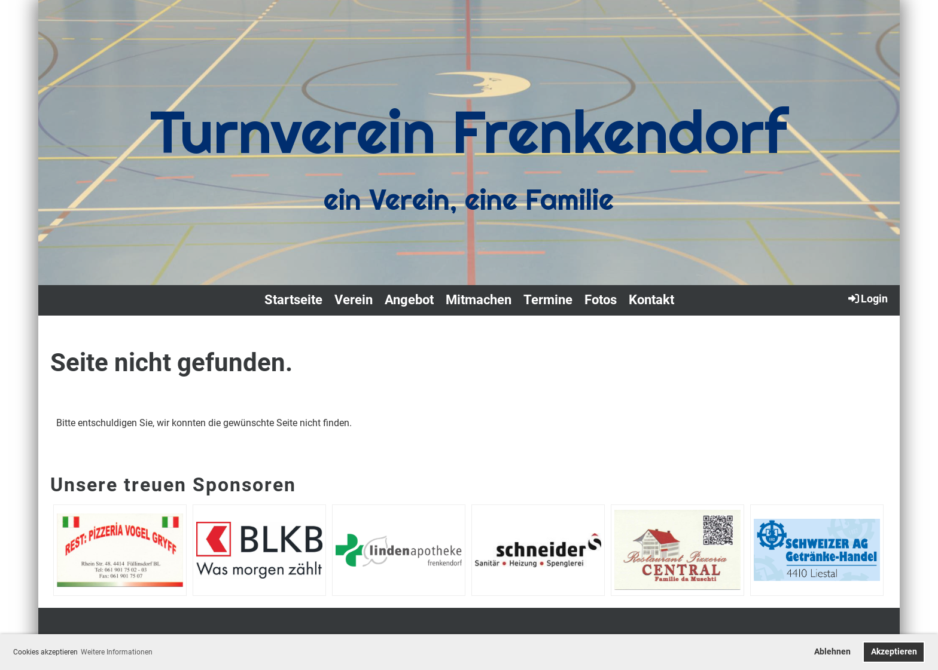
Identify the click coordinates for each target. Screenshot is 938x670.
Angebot (409, 299)
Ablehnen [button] (832, 652)
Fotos (600, 299)
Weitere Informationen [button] (117, 652)
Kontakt (651, 299)
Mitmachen (478, 299)
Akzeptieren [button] (894, 652)
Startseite (293, 299)
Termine (547, 299)
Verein (353, 299)
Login (867, 298)
